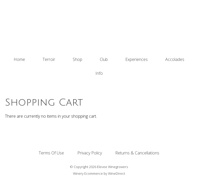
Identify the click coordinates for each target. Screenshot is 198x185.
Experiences (136, 59)
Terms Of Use (51, 153)
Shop (77, 59)
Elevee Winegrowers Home (99, 26)
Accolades (174, 59)
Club (104, 59)
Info (99, 73)
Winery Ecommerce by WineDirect (99, 173)
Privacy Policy (89, 153)
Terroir (49, 59)
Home (19, 59)
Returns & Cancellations (137, 153)
